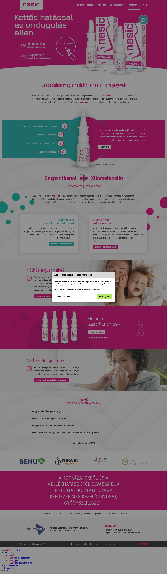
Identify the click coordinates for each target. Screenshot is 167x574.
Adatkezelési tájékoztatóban (87, 290)
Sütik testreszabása (63, 297)
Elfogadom (104, 297)
